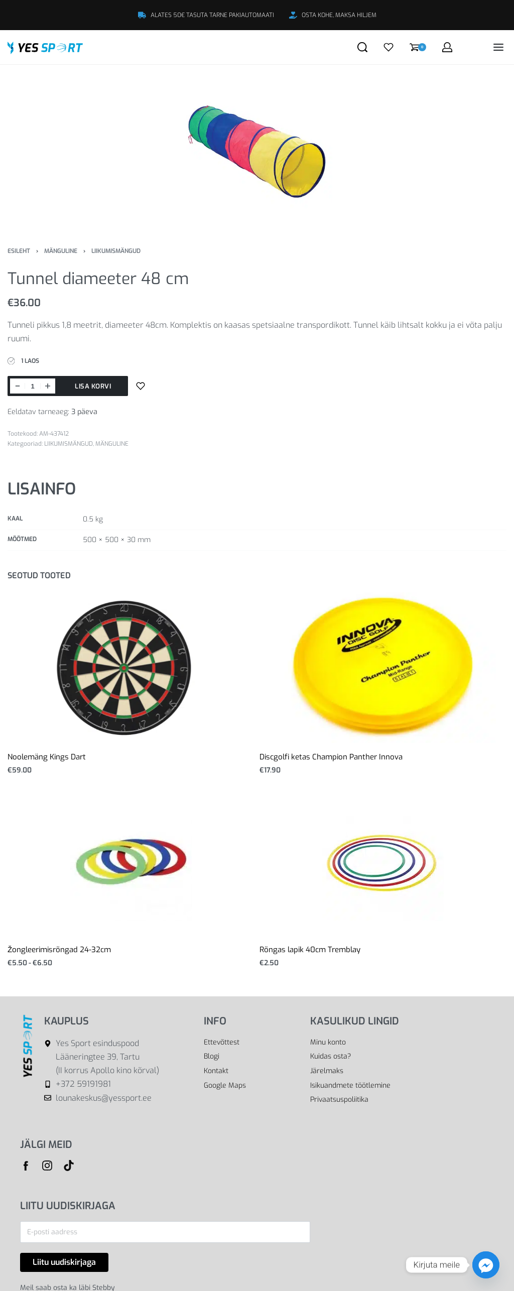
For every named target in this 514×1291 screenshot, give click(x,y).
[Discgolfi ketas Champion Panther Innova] (383, 667)
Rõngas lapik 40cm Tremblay (310, 950)
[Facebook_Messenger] (485, 1264)
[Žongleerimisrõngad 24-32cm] (131, 860)
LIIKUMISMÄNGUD (116, 251)
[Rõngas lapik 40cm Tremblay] (383, 860)
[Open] (388, 47)
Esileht (19, 251)
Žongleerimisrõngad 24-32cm (59, 950)
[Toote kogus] (33, 386)
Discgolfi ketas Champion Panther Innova (331, 757)
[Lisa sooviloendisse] (141, 386)
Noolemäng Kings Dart (47, 757)
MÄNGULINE (60, 251)
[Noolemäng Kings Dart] (131, 667)
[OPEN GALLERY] (257, 147)
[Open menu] (498, 47)
